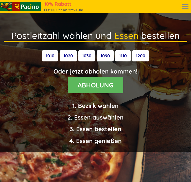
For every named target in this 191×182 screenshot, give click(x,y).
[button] (50, 55)
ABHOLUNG (96, 85)
